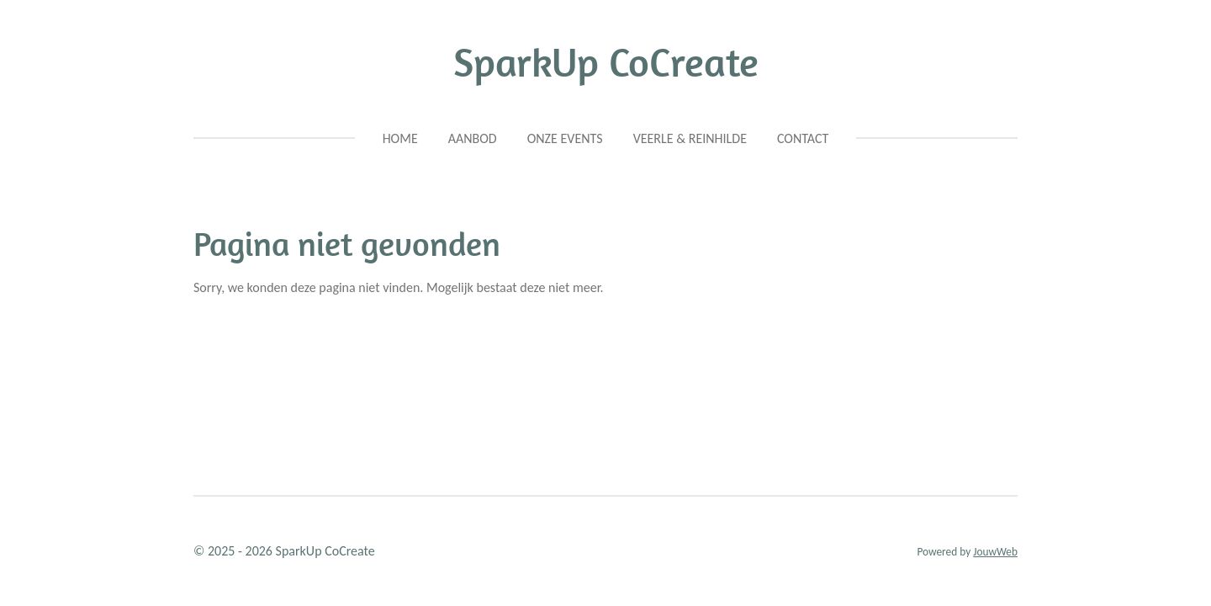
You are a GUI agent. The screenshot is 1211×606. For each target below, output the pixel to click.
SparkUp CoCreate (606, 62)
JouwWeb (995, 552)
